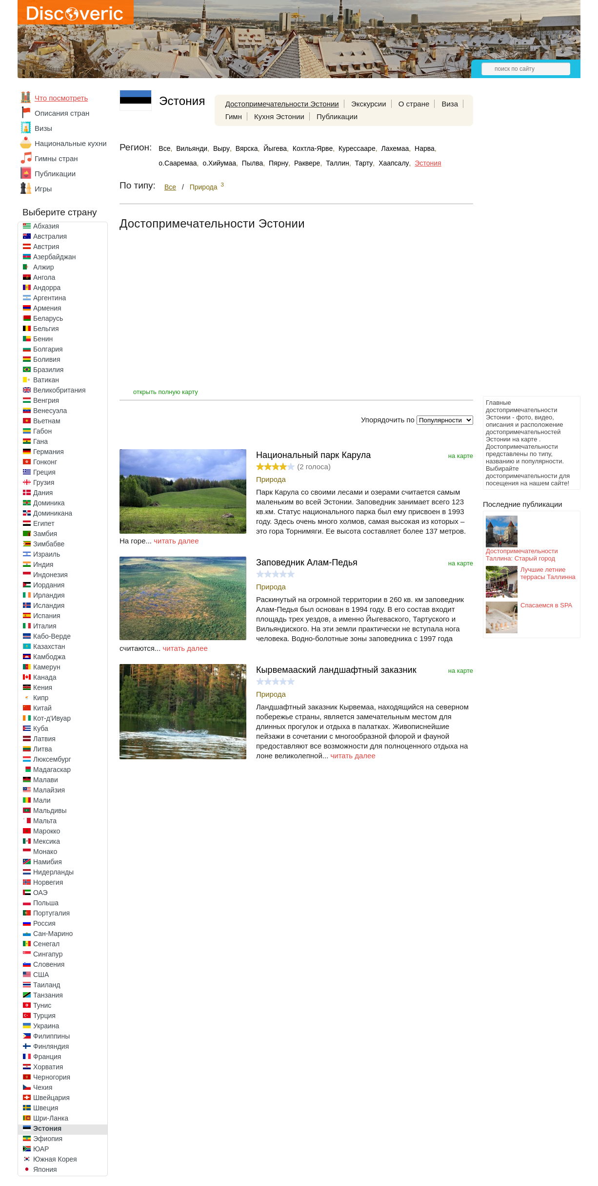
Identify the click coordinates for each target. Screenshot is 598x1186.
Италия (45, 626)
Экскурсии (368, 104)
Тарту (364, 163)
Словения (48, 964)
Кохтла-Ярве (313, 148)
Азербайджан (54, 257)
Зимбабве (48, 544)
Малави (45, 780)
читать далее (176, 541)
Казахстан (49, 646)
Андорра (46, 287)
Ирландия (49, 595)
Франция (47, 1057)
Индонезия (50, 575)
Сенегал (46, 944)
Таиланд (46, 985)
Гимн (233, 116)
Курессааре (357, 148)
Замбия (45, 534)
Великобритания (59, 390)
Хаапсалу (394, 163)
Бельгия (46, 329)
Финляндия (51, 1046)
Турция (44, 1016)
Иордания (48, 585)
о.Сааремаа (178, 163)
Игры (43, 189)
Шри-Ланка (50, 1118)
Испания (46, 616)
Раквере (307, 163)
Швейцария (51, 1098)
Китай (42, 708)
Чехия (42, 1087)
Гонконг (45, 462)
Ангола (44, 277)
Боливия (46, 359)
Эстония (47, 1128)
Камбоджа (49, 657)
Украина (46, 1026)
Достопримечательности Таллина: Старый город (522, 554)
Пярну (278, 163)
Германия (48, 452)
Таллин (337, 163)
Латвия (44, 739)
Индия (43, 564)
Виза (449, 104)
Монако (45, 851)
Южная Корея (55, 1159)
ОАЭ (40, 892)
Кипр (40, 698)
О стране (414, 104)
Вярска (247, 148)
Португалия (51, 913)
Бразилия (48, 370)
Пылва (252, 163)
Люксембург (52, 759)
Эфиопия (47, 1139)
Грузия (43, 482)
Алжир (43, 267)
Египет (44, 523)
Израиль (46, 554)
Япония (45, 1169)
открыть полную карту (165, 391)
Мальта (45, 821)
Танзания (48, 995)
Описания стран (62, 113)
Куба (40, 728)
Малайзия (49, 790)
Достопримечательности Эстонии (282, 104)
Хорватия (48, 1067)
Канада (44, 677)
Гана (40, 441)
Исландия (48, 605)
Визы (43, 128)
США (41, 974)
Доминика (49, 503)
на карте (460, 455)
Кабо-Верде (52, 636)
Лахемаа (395, 148)
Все (164, 148)
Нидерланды (53, 872)
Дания (43, 493)
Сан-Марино (53, 933)
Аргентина (49, 298)
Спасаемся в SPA (546, 605)
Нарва (425, 148)
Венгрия (46, 400)
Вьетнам (46, 421)
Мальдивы (50, 810)
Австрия (46, 246)
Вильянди (191, 148)
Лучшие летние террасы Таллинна (548, 573)
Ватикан (46, 380)
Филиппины (51, 1036)
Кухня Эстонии (279, 116)
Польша (46, 903)
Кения (42, 687)
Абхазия (46, 226)
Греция (44, 472)
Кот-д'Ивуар (52, 718)
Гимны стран (56, 158)
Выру (221, 148)
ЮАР (41, 1149)
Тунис (42, 1005)
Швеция (45, 1108)
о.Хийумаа (219, 163)
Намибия (47, 862)
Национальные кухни (71, 143)
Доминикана (52, 513)
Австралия (50, 236)
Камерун (46, 667)
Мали (42, 800)
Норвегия (48, 882)
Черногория (51, 1077)
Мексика (46, 841)
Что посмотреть (61, 98)
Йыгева (275, 148)
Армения (47, 308)
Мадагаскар (52, 769)
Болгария (48, 349)
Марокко (46, 831)
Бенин (43, 339)
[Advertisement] (522, 247)
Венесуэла (50, 411)
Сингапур (47, 954)
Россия (44, 923)
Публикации (55, 173)
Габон (42, 431)
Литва (42, 749)
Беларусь (48, 318)
